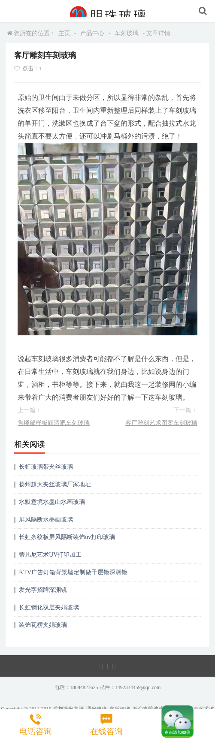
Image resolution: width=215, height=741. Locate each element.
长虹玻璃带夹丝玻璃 (46, 467)
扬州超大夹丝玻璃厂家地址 (55, 484)
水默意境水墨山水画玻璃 (52, 502)
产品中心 (92, 33)
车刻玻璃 (127, 33)
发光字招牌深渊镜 (43, 590)
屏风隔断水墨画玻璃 (46, 519)
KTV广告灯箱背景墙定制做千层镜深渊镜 (73, 572)
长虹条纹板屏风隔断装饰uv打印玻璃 (67, 537)
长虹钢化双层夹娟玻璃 (49, 607)
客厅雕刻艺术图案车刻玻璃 (161, 423)
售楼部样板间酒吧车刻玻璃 (54, 423)
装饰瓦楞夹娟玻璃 (43, 625)
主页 (64, 33)
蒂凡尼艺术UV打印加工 (50, 554)
